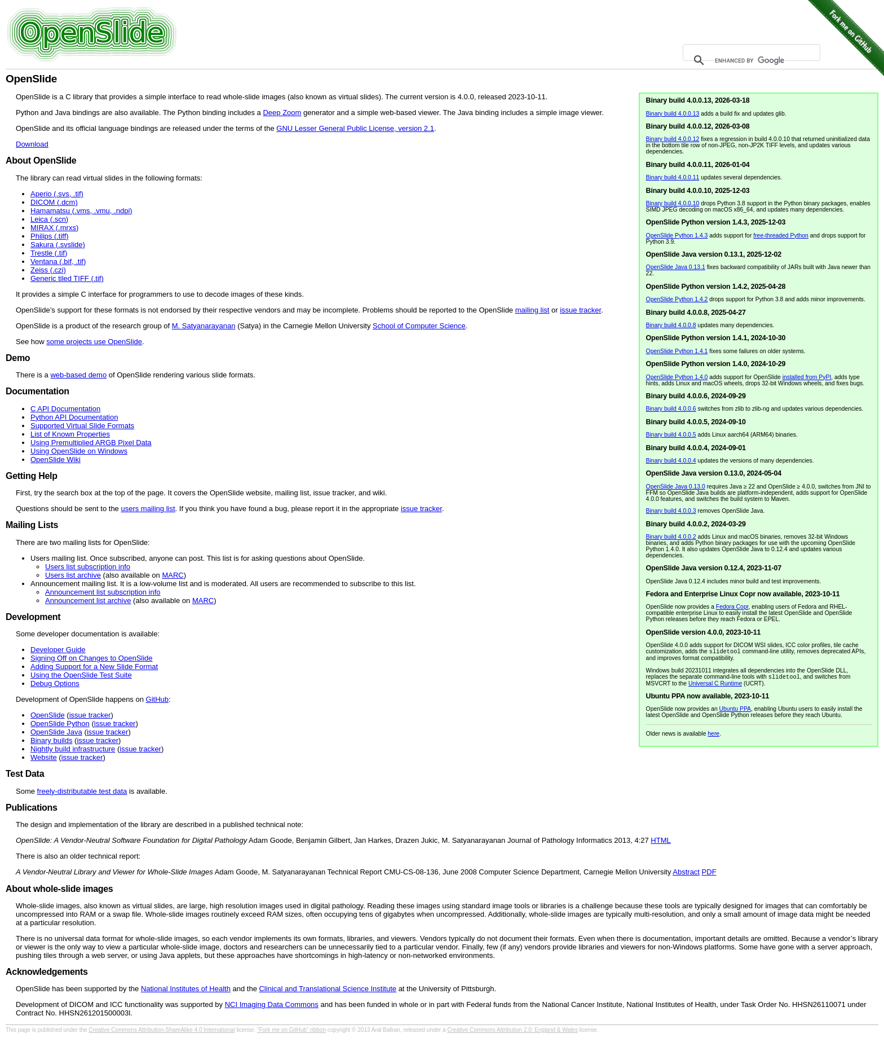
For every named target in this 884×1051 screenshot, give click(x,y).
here (713, 736)
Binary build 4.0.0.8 (671, 325)
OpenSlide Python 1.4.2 (677, 299)
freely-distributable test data (82, 791)
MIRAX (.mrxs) (54, 227)
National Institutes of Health (186, 988)
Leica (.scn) (49, 219)
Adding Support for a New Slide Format (94, 666)
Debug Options (54, 683)
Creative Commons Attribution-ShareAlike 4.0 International (162, 1030)
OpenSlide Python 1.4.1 (677, 351)
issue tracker (580, 310)
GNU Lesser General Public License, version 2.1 (355, 128)
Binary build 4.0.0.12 (673, 139)
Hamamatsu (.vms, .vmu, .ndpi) (81, 210)
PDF (709, 872)
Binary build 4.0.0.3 (671, 511)
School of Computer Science (419, 326)
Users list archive (73, 575)
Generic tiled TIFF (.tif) (67, 278)
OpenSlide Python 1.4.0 (677, 377)
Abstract (686, 872)
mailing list (532, 310)
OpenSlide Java (56, 732)
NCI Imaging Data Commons (272, 1004)
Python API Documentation (74, 417)
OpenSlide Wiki (55, 459)
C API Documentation (65, 408)
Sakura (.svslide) (57, 244)
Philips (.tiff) (49, 236)
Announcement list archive (88, 600)
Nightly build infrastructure (72, 749)
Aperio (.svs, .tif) (56, 194)
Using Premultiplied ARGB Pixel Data (91, 442)
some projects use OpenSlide (94, 341)
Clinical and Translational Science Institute (327, 988)
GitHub (157, 699)
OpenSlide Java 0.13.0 (675, 486)
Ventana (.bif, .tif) (58, 261)
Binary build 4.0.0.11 (673, 177)
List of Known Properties (70, 434)
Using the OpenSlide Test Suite (81, 675)
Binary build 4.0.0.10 (673, 203)
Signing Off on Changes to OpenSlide (91, 658)
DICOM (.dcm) (54, 202)
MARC (172, 575)
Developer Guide (58, 649)
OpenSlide (47, 715)
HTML (660, 840)
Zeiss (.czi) (48, 270)
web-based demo (78, 375)
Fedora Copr (732, 607)
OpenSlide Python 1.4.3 (677, 235)
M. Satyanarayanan (204, 326)
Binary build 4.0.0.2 (671, 537)
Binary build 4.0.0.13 (673, 114)
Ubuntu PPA (735, 711)
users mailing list (148, 508)
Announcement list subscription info (103, 592)
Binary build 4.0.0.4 (671, 461)
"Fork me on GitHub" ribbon (291, 1030)
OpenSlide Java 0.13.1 (675, 267)
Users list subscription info (87, 566)
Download (32, 144)
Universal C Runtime (715, 686)
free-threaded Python (780, 235)
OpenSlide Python (60, 723)
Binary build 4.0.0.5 (671, 435)
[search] (750, 60)
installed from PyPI (807, 377)
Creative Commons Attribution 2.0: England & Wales (512, 1030)
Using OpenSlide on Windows (78, 451)
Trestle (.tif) (48, 253)
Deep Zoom (282, 112)
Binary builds (51, 740)
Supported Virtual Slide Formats (82, 425)
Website (43, 757)
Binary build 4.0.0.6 (671, 409)
